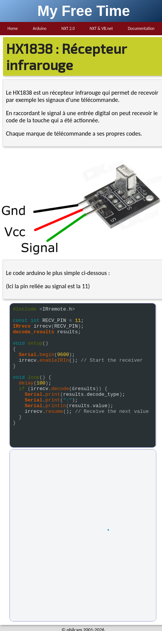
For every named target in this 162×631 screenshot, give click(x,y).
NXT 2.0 (68, 28)
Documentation (141, 28)
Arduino (39, 28)
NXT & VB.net (101, 28)
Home (13, 28)
